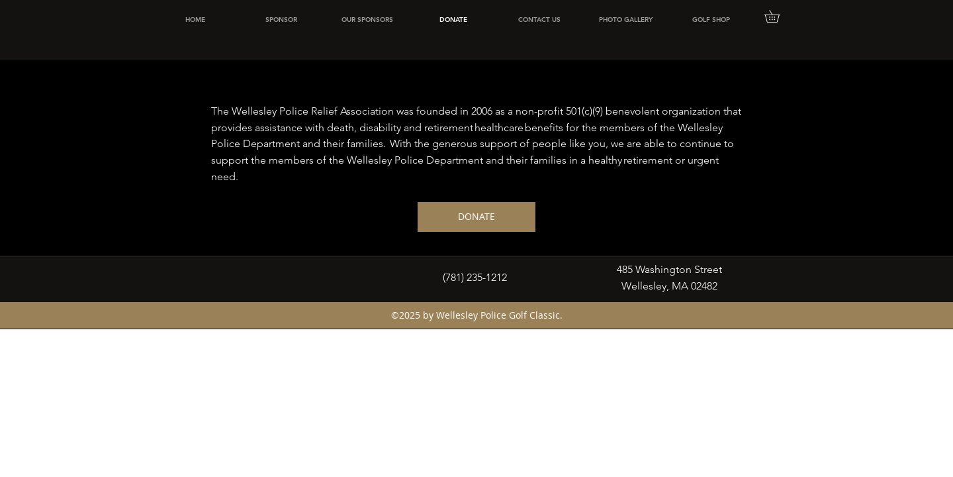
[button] (778, 16)
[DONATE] (476, 217)
